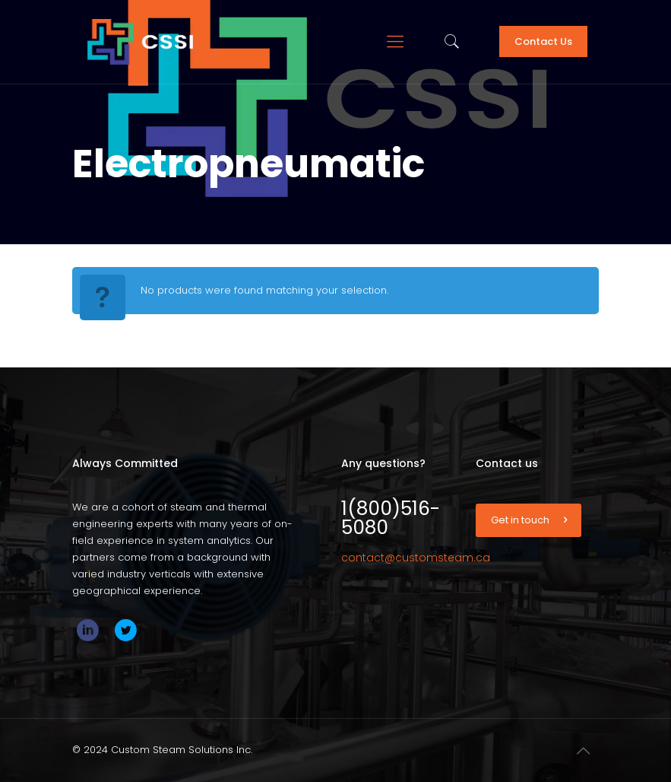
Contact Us (543, 41)
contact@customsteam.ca (415, 557)
